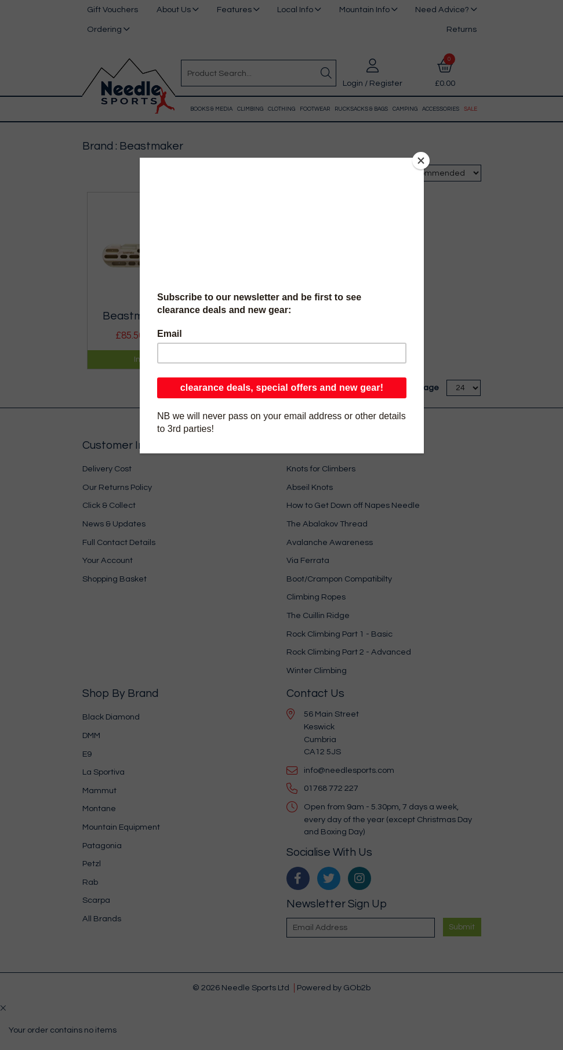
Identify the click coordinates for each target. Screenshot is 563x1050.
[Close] (421, 160)
